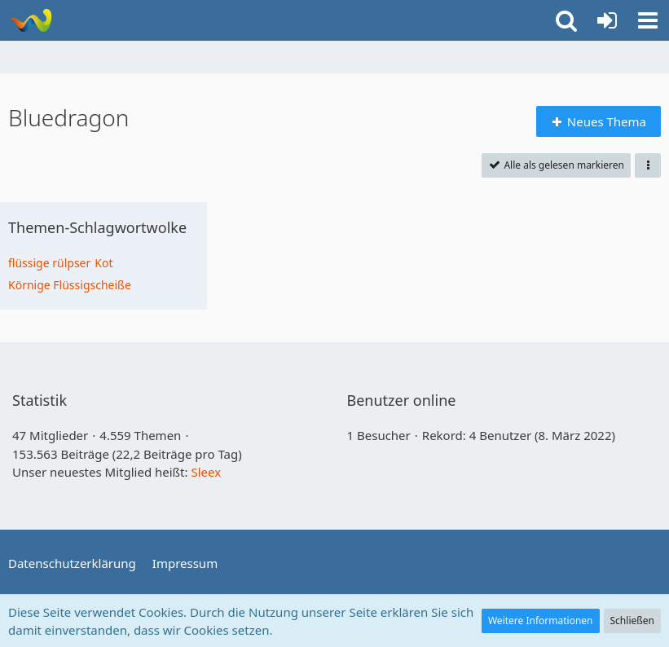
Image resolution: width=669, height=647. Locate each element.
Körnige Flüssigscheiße (69, 285)
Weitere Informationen (540, 620)
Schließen (632, 620)
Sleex (206, 472)
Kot (103, 263)
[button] (648, 20)
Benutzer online (401, 400)
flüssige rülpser (49, 263)
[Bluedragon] (30, 20)
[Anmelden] (607, 20)
